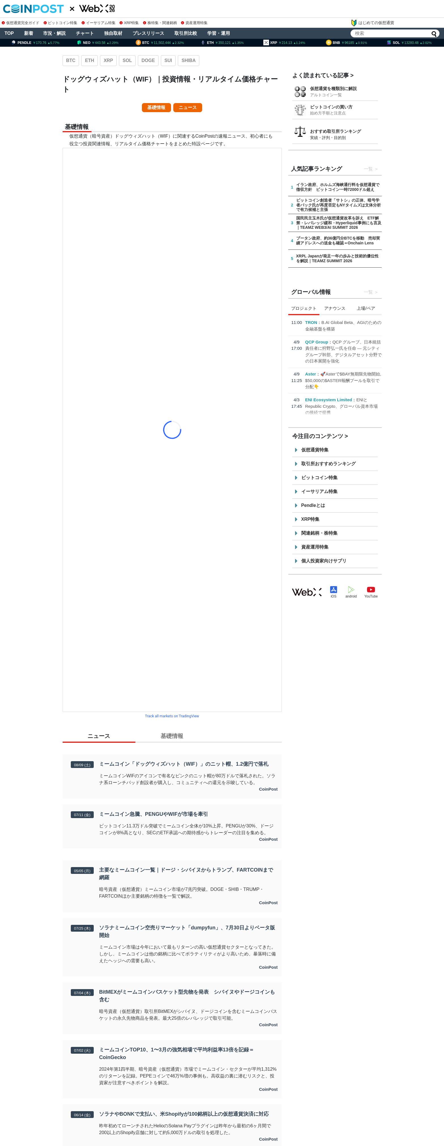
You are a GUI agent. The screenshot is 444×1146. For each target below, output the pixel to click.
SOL (127, 60)
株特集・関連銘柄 (160, 23)
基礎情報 (156, 107)
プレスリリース (148, 33)
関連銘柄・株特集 (319, 533)
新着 (28, 33)
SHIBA (189, 60)
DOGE (148, 60)
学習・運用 (218, 33)
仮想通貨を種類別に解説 (333, 88)
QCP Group (316, 342)
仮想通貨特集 (314, 449)
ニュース (188, 107)
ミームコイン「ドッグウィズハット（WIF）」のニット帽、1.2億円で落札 (183, 764)
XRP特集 (129, 23)
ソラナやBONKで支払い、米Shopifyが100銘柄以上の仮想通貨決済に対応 (184, 1114)
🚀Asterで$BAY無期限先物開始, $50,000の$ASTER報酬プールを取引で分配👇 (343, 380)
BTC (71, 60)
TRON (311, 322)
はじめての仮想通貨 (372, 23)
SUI (168, 60)
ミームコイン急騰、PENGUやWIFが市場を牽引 (153, 814)
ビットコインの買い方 (331, 106)
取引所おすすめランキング (328, 463)
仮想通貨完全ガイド (20, 23)
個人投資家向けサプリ (324, 560)
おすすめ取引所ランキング (335, 131)
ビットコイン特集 (61, 23)
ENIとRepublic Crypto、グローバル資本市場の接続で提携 (341, 406)
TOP (9, 33)
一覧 (368, 169)
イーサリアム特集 (99, 23)
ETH (89, 60)
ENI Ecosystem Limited (328, 399)
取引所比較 (185, 33)
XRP (108, 60)
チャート (85, 33)
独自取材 (113, 33)
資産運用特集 (194, 23)
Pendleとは (313, 505)
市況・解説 (54, 33)
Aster (310, 374)
